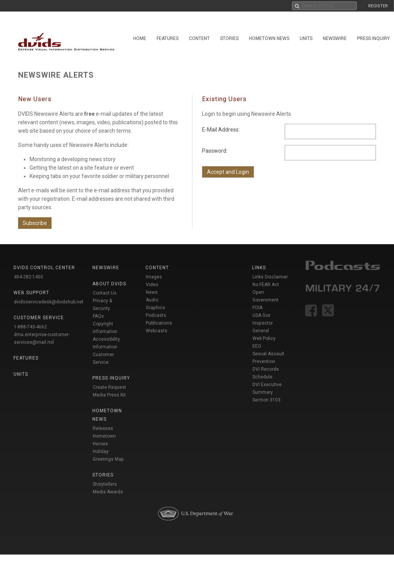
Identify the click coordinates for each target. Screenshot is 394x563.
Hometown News (269, 38)
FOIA (257, 307)
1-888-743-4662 (30, 327)
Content (199, 38)
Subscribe (35, 223)
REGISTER (378, 5)
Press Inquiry (111, 378)
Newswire (335, 38)
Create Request (109, 387)
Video (152, 284)
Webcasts (156, 330)
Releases (103, 428)
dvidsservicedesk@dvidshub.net (48, 302)
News (152, 292)
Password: (214, 151)
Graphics (155, 307)
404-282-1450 (28, 277)
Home (139, 38)
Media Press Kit (109, 395)
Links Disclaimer (270, 277)
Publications (159, 323)
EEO (256, 346)
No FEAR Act (265, 284)
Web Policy (263, 338)
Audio (152, 300)
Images (154, 277)
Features (168, 38)
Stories (229, 38)
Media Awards (108, 492)
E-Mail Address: (221, 130)
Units (306, 38)
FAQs (98, 316)
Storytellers (105, 484)
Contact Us (105, 293)
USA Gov (261, 315)
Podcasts (156, 315)
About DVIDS (109, 283)
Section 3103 (266, 400)
